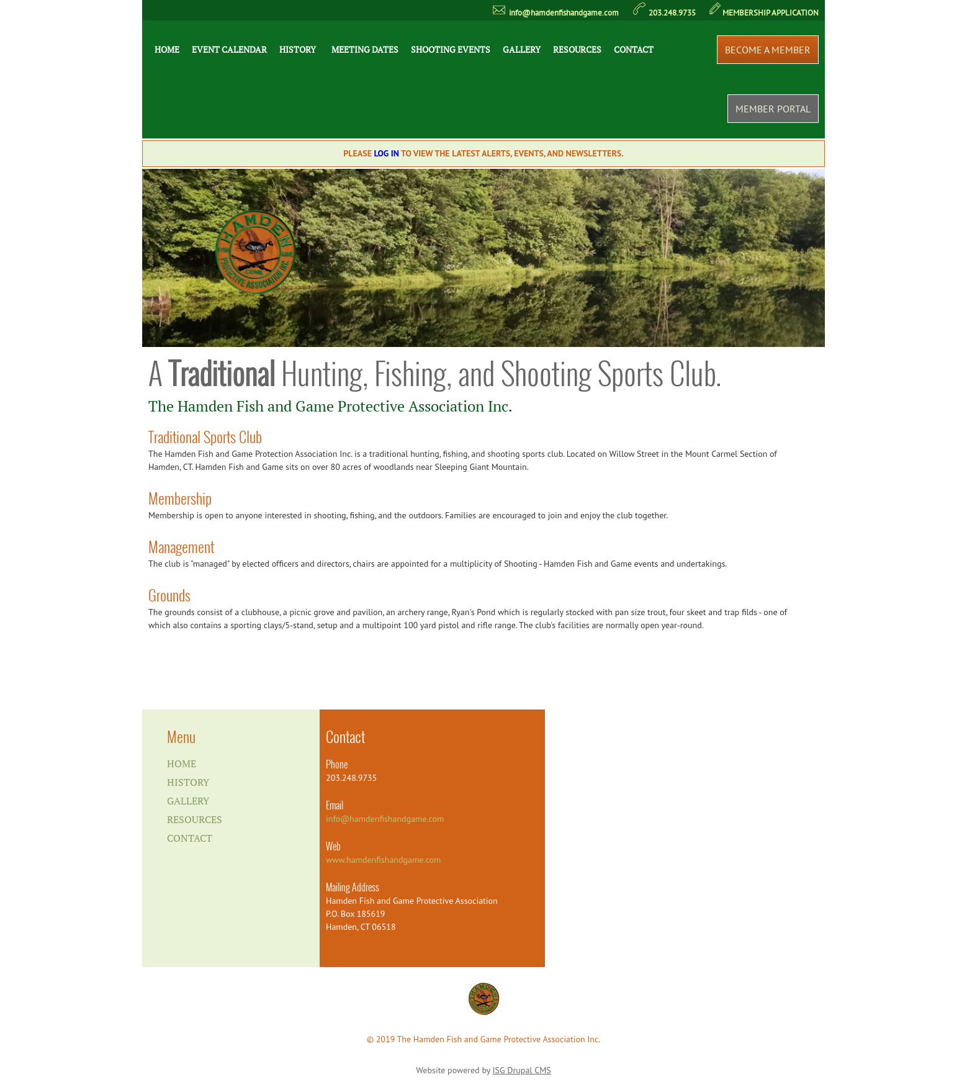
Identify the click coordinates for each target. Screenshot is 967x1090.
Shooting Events (450, 49)
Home (167, 49)
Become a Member (768, 49)
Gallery (522, 49)
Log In (387, 153)
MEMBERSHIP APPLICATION (770, 12)
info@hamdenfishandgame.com (564, 12)
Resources (577, 49)
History (297, 49)
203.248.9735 (672, 12)
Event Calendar (229, 49)
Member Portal (773, 108)
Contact (634, 49)
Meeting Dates (364, 49)
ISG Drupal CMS (522, 1070)
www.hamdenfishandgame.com (383, 859)
